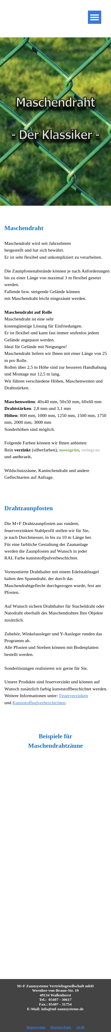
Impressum (35, 1027)
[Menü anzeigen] (94, 17)
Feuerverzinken (73, 695)
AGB (80, 1027)
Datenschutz (60, 1027)
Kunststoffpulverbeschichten (38, 702)
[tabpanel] (55, 355)
